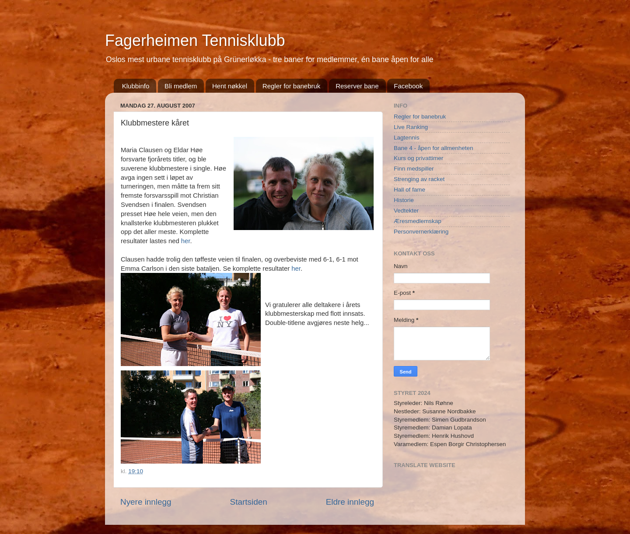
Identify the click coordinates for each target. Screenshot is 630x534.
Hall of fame (409, 189)
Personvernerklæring (421, 231)
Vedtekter (406, 210)
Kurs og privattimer (418, 158)
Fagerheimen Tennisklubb (195, 40)
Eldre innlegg (350, 501)
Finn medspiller (414, 168)
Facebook (408, 86)
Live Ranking (411, 127)
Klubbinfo (136, 86)
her (185, 240)
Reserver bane (357, 86)
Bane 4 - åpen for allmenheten (433, 148)
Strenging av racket (419, 179)
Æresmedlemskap (417, 221)
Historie (404, 200)
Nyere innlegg (146, 501)
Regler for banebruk (291, 86)
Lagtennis (407, 137)
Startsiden (248, 501)
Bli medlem (180, 86)
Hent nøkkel (229, 86)
